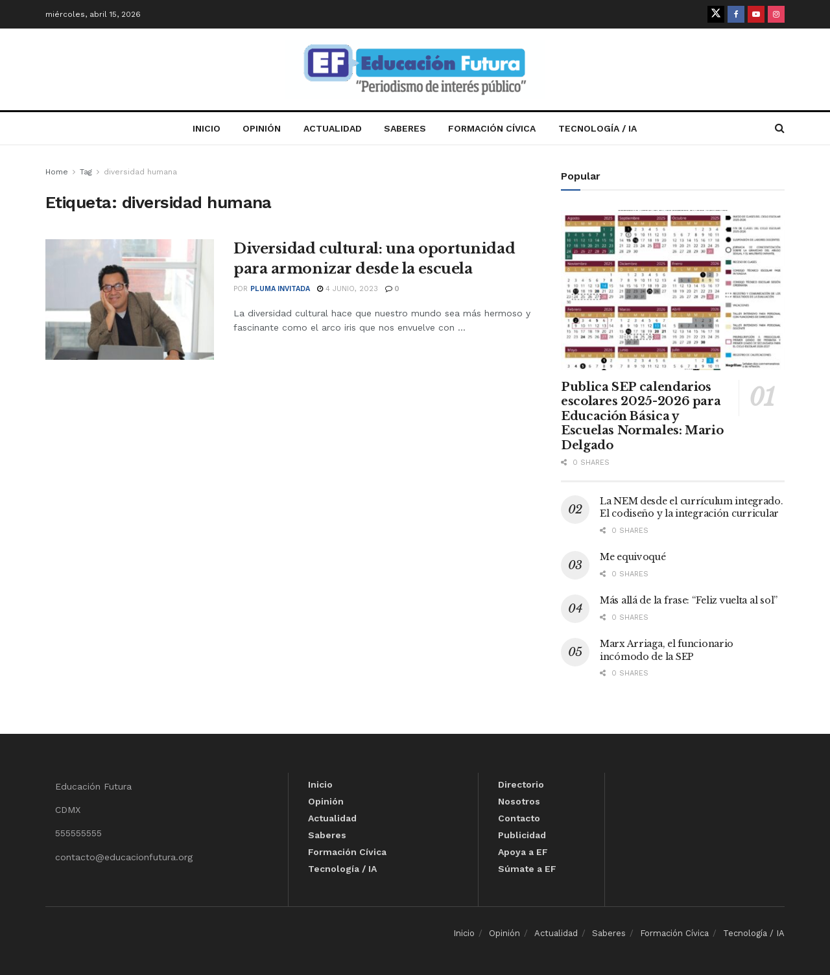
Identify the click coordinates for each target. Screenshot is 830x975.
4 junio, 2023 (347, 289)
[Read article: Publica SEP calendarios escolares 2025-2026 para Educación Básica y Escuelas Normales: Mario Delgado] (673, 290)
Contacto (519, 818)
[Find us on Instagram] (776, 14)
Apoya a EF (523, 852)
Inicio (206, 128)
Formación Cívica (492, 128)
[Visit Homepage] (415, 70)
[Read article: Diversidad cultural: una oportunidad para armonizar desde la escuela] (129, 299)
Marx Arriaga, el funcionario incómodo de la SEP (666, 650)
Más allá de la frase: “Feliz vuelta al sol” (688, 600)
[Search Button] (780, 128)
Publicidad (522, 835)
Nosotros (519, 801)
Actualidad (332, 128)
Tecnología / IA (597, 128)
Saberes (405, 128)
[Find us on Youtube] (756, 14)
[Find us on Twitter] (715, 14)
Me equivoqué (633, 557)
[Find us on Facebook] (736, 14)
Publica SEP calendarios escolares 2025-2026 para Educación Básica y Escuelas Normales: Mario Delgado (642, 416)
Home (56, 171)
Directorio (521, 784)
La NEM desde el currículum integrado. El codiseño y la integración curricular (691, 507)
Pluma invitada (280, 289)
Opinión (262, 128)
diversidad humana (140, 171)
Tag (86, 171)
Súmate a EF (527, 868)
